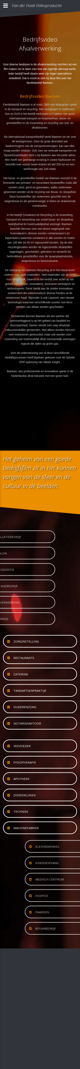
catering (20, 674)
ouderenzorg (24, 707)
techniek (20, 811)
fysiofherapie (24, 762)
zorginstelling (26, 641)
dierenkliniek (24, 795)
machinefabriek (26, 828)
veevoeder (22, 746)
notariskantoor (27, 723)
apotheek (21, 779)
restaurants (23, 658)
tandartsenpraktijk (29, 691)
